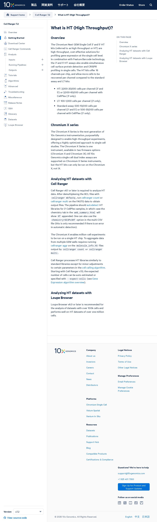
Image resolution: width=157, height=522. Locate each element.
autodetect (93, 205)
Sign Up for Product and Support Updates (134, 487)
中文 (137, 516)
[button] (42, 59)
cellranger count (91, 197)
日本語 (146, 516)
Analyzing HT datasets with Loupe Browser (135, 59)
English (128, 516)
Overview (123, 42)
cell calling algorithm (93, 267)
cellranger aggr (59, 245)
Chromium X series (128, 46)
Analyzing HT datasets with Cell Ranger (134, 52)
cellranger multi (59, 201)
